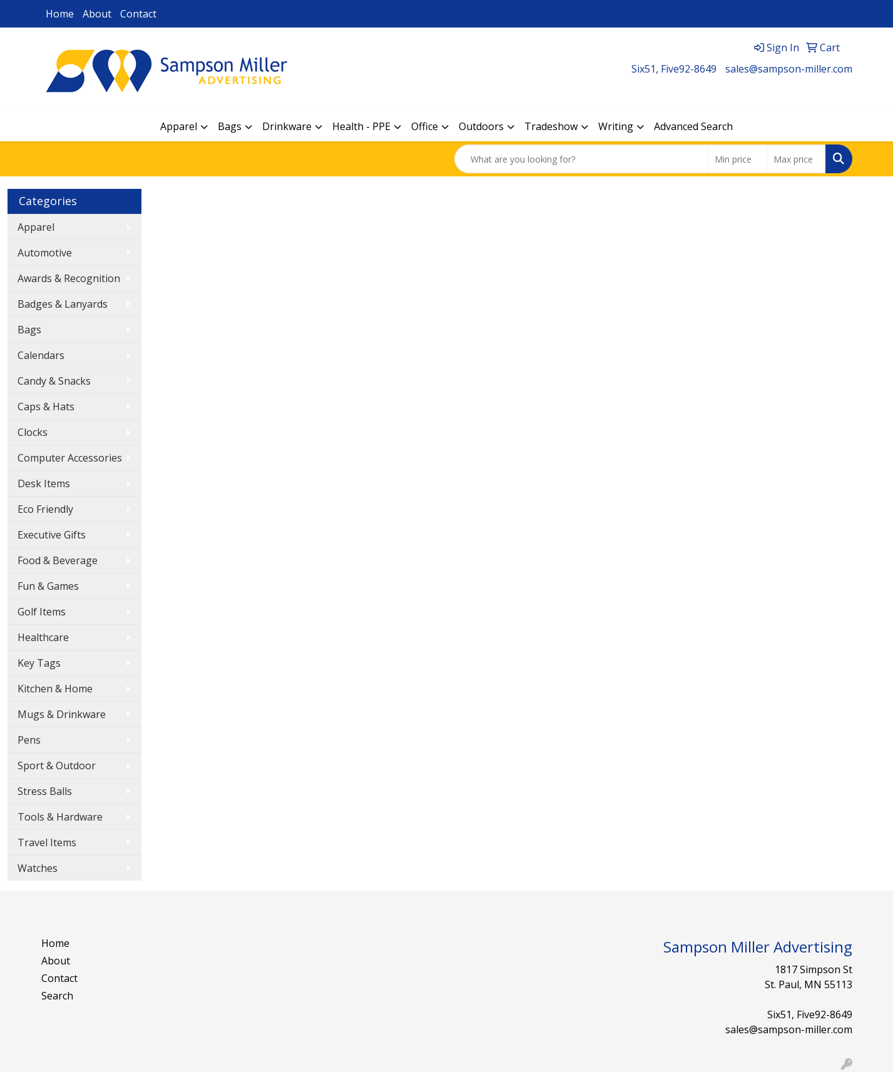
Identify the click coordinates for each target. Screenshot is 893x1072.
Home (60, 14)
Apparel (178, 126)
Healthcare (43, 637)
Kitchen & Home (55, 688)
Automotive (45, 253)
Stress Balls (45, 791)
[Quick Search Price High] (796, 158)
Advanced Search (693, 126)
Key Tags (39, 663)
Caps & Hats (46, 406)
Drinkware (287, 126)
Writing (615, 126)
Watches (38, 868)
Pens (29, 740)
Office (424, 126)
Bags (230, 126)
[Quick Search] (581, 158)
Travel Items (47, 842)
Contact (138, 14)
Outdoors (481, 126)
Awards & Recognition (69, 278)
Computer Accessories (70, 458)
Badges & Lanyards (63, 304)
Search (57, 996)
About (97, 14)
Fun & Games (48, 586)
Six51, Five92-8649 (674, 69)
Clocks (33, 432)
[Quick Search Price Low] (737, 158)
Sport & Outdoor (57, 765)
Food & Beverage (58, 560)
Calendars (41, 355)
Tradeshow (551, 126)
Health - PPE (361, 126)
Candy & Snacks (54, 381)
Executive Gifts (52, 535)
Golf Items (42, 612)
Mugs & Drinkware (62, 714)
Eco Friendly (45, 509)
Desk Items (44, 483)
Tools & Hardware (60, 817)
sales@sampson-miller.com (788, 69)
